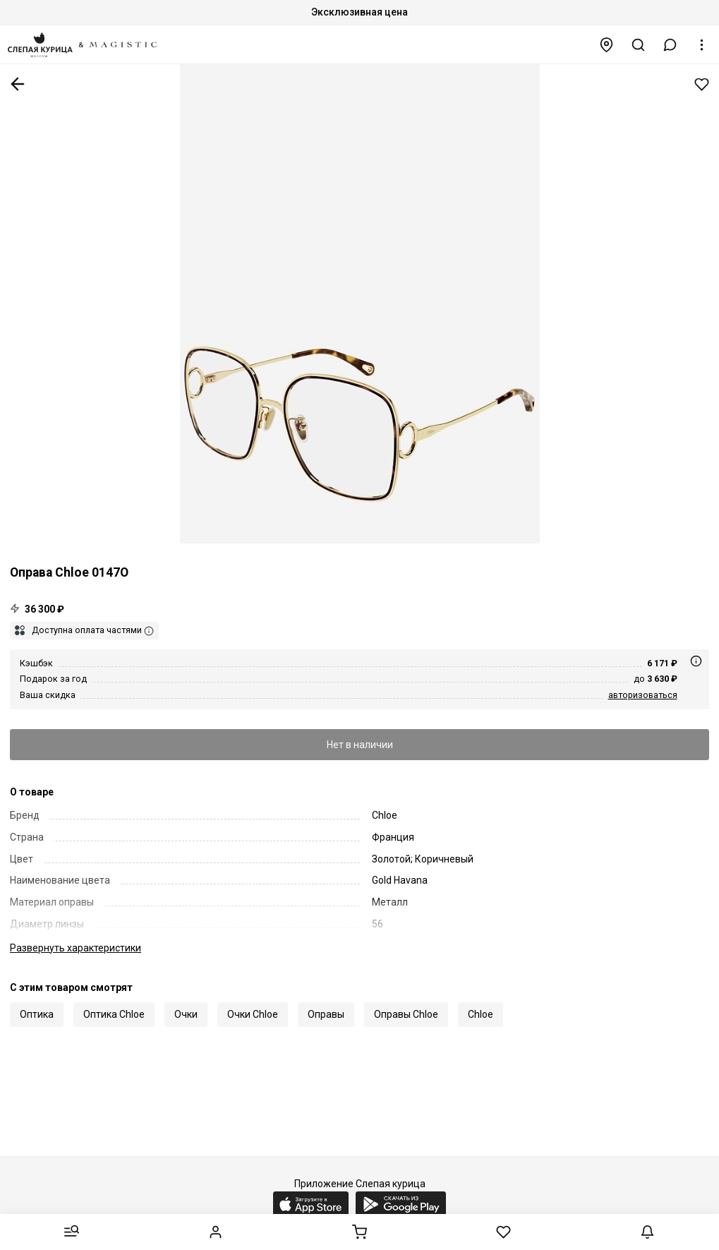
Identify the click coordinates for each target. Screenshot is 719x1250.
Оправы (326, 1014)
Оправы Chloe (406, 1014)
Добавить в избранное (701, 84)
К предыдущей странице (18, 84)
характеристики (75, 948)
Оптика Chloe (114, 1014)
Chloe (480, 1014)
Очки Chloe (252, 1014)
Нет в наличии (360, 744)
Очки (186, 1014)
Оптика (37, 1014)
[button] (670, 45)
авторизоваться (642, 695)
